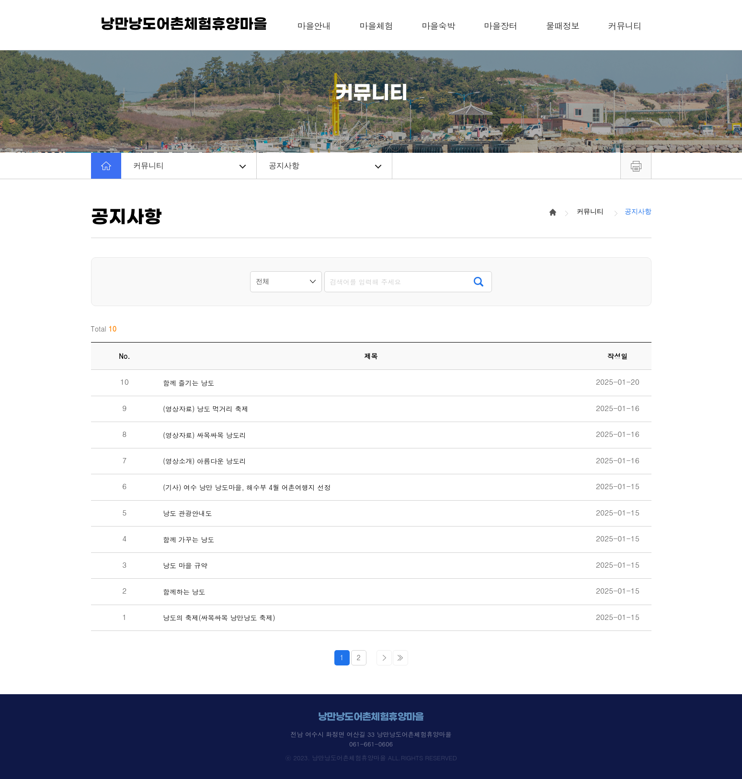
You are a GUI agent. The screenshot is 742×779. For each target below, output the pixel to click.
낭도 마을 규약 (185, 565)
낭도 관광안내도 (187, 513)
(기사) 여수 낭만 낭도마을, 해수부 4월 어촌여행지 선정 (247, 487)
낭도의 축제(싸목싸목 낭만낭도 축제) (219, 617)
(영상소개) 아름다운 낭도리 (204, 461)
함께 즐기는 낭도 (188, 383)
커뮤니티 (189, 165)
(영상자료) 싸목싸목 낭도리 (204, 435)
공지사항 (325, 165)
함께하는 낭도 (184, 591)
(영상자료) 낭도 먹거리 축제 (206, 408)
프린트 (636, 166)
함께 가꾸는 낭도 (188, 539)
